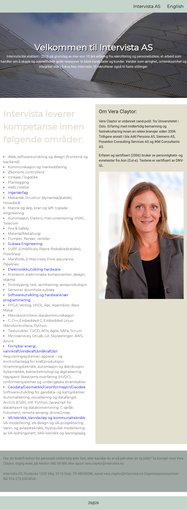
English (175, 6)
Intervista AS (146, 6)
